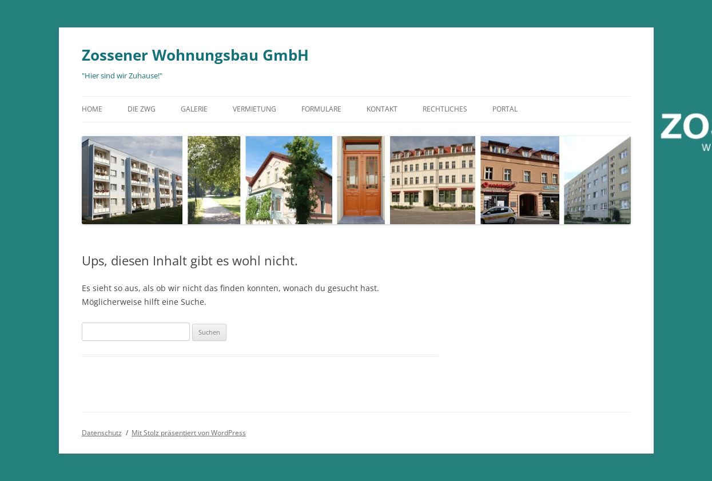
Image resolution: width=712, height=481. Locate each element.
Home (92, 109)
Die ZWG (142, 109)
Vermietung (254, 109)
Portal (505, 109)
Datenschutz (102, 433)
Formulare (321, 109)
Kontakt (382, 109)
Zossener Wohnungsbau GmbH (195, 55)
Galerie (194, 109)
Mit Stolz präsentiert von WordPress (189, 433)
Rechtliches (445, 109)
